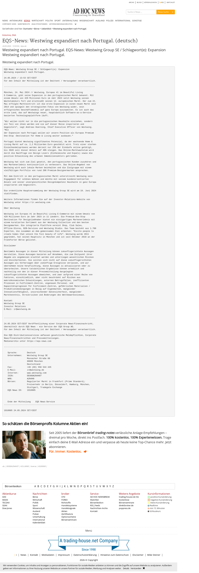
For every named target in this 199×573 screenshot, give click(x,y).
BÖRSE (27, 20)
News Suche (163, 12)
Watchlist (94, 499)
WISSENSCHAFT (86, 20)
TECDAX (6, 502)
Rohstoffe (66, 502)
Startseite (27, 28)
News (23, 554)
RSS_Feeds (95, 505)
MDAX (5, 499)
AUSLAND (100, 20)
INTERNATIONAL (123, 20)
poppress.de (124, 508)
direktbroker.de (126, 505)
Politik (35, 502)
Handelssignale (68, 508)
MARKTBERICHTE (24, 24)
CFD (63, 496)
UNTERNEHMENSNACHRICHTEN (60, 24)
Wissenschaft (39, 508)
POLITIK (49, 20)
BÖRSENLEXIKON (150, 2)
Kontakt (94, 511)
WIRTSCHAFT (38, 20)
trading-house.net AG (129, 496)
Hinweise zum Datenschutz (114, 554)
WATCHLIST (171, 2)
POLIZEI (109, 20)
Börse (36, 28)
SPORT (57, 20)
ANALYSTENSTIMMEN (39, 24)
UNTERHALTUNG (70, 20)
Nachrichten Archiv (99, 508)
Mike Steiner (153, 554)
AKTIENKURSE (15, 20)
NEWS (5, 20)
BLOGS (139, 2)
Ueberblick (46, 28)
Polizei (36, 514)
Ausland (36, 511)
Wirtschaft (37, 499)
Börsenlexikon (13, 486)
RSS (162, 2)
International (39, 519)
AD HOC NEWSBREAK (100, 496)
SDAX (4, 505)
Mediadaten (48, 554)
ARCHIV (131, 2)
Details (126, 568)
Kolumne (6, 35)
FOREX (64, 499)
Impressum (64, 554)
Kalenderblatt (39, 522)
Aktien (64, 511)
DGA (14, 35)
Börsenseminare (68, 519)
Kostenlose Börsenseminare (126, 501)
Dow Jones (7, 508)
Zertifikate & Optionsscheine (68, 515)
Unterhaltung (39, 516)
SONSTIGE (137, 20)
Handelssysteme (69, 505)
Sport (35, 505)
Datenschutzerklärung (85, 554)
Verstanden (136, 568)
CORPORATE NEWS (9, 24)
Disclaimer (137, 554)
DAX (4, 496)
